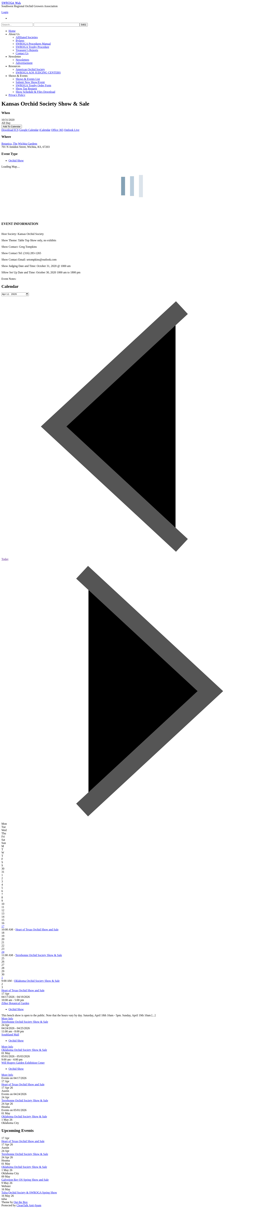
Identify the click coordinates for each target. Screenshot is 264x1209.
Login (4, 12)
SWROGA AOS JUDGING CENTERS (38, 72)
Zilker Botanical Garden (15, 1003)
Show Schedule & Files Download (35, 91)
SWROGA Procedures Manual (33, 43)
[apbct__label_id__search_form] (57, 25)
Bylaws (20, 40)
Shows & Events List (28, 78)
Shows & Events (18, 75)
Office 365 (57, 129)
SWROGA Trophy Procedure (32, 46)
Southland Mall (10, 1035)
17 (2, 926)
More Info (7, 1019)
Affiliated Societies (27, 37)
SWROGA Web (11, 3)
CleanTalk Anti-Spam (28, 1205)
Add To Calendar (12, 126)
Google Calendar (29, 129)
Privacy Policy (17, 95)
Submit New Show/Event (30, 82)
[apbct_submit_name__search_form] (84, 25)
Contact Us (22, 53)
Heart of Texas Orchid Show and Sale (37, 930)
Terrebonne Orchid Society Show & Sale (38, 955)
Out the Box (20, 1202)
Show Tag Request (26, 88)
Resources (14, 66)
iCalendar (44, 129)
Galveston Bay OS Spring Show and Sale (25, 1180)
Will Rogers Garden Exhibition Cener (23, 1063)
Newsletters (22, 59)
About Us (14, 34)
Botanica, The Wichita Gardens (19, 143)
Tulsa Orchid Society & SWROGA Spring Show (29, 1193)
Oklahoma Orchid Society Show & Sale (37, 981)
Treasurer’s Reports (27, 50)
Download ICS (10, 129)
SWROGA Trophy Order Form (33, 85)
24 (2, 952)
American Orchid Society (30, 69)
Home (12, 30)
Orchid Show (16, 160)
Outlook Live (71, 129)
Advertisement (24, 62)
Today (5, 559)
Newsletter (15, 56)
